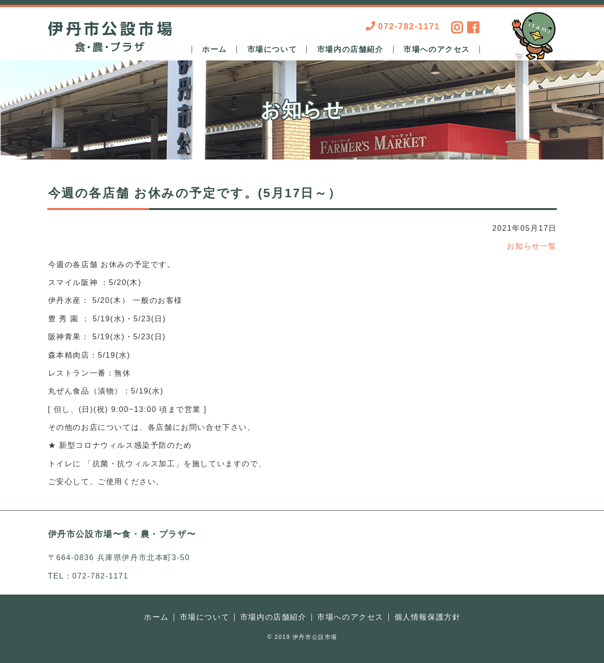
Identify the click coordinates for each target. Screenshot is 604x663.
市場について (272, 49)
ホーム (214, 49)
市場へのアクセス (436, 49)
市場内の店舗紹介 (350, 49)
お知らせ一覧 (532, 246)
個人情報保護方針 (427, 617)
